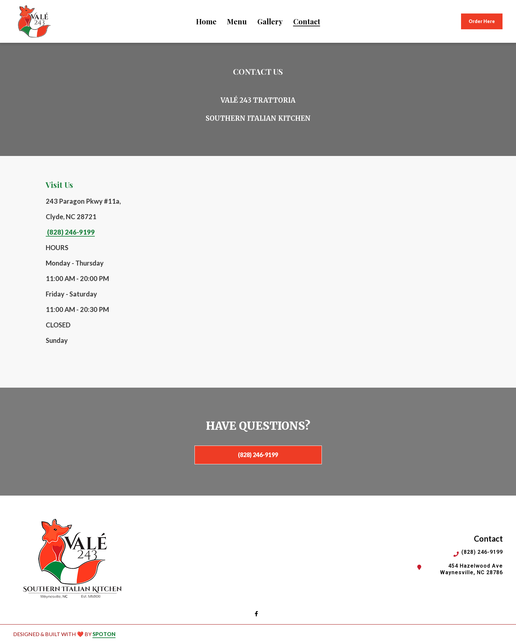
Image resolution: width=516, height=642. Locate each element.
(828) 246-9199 (70, 232)
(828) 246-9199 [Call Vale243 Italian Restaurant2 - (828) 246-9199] (482, 552)
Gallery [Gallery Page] (270, 21)
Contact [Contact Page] (306, 21)
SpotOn (104, 634)
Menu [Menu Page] (237, 21)
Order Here (482, 21)
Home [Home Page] (206, 21)
